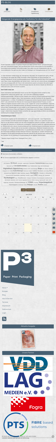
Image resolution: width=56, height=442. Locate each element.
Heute (52, 194)
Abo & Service (7, 298)
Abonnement (30, 190)
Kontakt (5, 291)
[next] (6, 194)
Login (4, 313)
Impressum (6, 306)
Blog (4, 295)
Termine (5, 302)
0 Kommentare (49, 10)
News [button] (4, 288)
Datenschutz (6, 309)
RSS (21, 10)
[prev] (3, 194)
